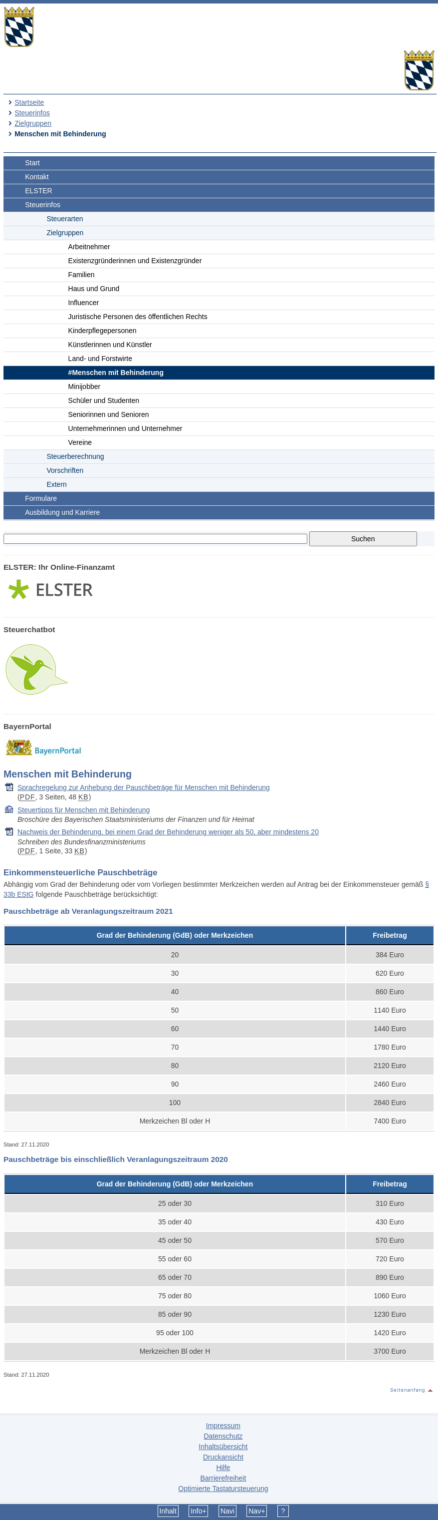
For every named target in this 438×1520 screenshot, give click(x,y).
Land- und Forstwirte (100, 359)
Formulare (41, 498)
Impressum (223, 1426)
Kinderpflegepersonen (102, 331)
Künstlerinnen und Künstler (110, 345)
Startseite (29, 102)
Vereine (80, 442)
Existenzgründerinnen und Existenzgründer (135, 261)
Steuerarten (64, 219)
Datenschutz (223, 1436)
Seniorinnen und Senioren (108, 414)
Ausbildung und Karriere (62, 512)
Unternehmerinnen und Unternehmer (125, 428)
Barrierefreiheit (223, 1478)
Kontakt (36, 177)
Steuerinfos (32, 113)
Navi (227, 1511)
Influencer (83, 303)
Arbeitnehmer (89, 247)
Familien (81, 275)
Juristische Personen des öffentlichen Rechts (138, 317)
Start (32, 163)
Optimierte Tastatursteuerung (223, 1489)
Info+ (199, 1511)
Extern (56, 484)
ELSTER (38, 191)
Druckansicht (223, 1457)
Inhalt (168, 1511)
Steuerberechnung (75, 456)
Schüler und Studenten (103, 400)
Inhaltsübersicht (223, 1447)
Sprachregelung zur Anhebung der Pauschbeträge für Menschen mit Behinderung (143, 787)
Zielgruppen (32, 123)
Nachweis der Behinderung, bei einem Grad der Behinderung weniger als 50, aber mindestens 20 (168, 832)
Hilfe (223, 1468)
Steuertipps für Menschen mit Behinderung (83, 810)
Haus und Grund (94, 289)
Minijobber (84, 386)
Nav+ (256, 1511)
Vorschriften (64, 470)
